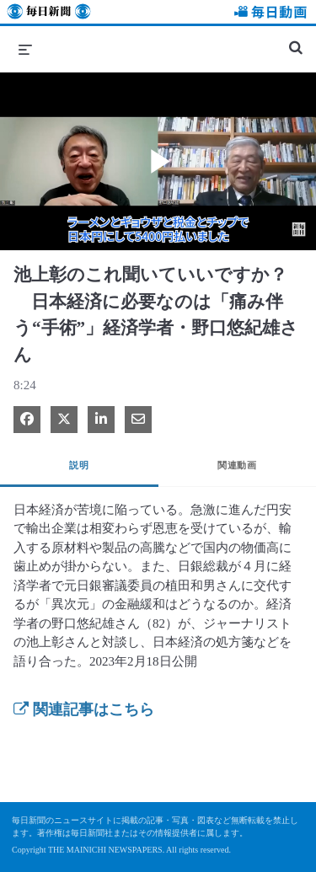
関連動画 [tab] (236, 465)
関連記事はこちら (83, 709)
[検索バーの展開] (296, 40)
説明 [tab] (78, 465)
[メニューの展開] (25, 49)
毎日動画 (268, 13)
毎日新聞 (49, 13)
